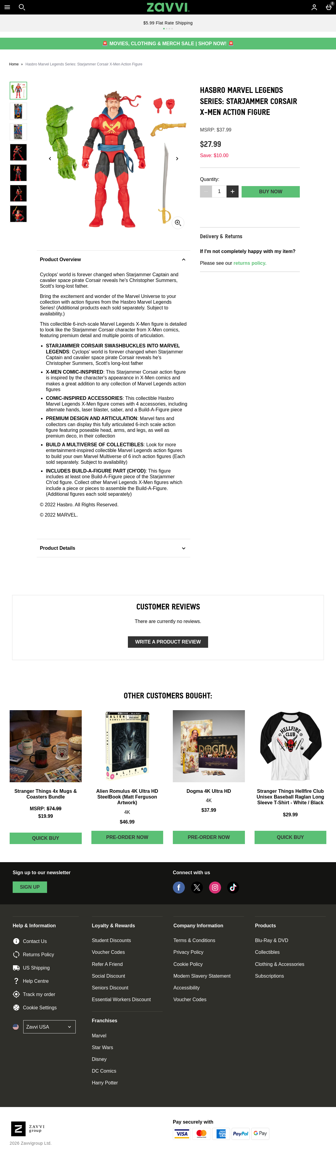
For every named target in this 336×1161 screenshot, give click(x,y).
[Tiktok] (233, 891)
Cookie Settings (35, 1007)
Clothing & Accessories (279, 964)
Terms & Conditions (194, 940)
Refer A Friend (107, 964)
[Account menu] (314, 7)
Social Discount (108, 976)
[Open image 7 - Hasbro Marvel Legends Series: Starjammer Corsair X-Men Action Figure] (18, 214)
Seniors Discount (110, 987)
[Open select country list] (49, 1026)
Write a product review (168, 641)
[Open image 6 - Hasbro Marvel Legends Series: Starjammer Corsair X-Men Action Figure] (18, 193)
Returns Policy (33, 954)
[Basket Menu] (329, 7)
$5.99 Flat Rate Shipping (168, 23)
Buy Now (270, 191)
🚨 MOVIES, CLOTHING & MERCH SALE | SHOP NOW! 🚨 (168, 43)
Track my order (34, 994)
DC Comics (104, 1071)
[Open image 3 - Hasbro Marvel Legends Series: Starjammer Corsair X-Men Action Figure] (18, 132)
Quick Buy (56, 839)
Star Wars (102, 1047)
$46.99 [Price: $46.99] (127, 821)
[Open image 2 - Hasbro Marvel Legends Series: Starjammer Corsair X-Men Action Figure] (18, 111)
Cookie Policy (188, 964)
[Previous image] (50, 158)
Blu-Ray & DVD (271, 940)
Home (14, 64)
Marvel (99, 1035)
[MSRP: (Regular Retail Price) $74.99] (46, 808)
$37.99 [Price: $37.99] (208, 810)
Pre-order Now (127, 837)
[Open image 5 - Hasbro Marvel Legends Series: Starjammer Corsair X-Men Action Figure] (18, 173)
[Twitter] (197, 891)
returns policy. (249, 263)
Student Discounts (111, 940)
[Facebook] (179, 891)
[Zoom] (178, 223)
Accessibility (186, 987)
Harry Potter (105, 1082)
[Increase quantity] (233, 191)
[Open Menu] (7, 7)
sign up (30, 887)
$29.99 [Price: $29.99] (290, 814)
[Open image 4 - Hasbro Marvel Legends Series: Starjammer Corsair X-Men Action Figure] (18, 152)
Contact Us (30, 941)
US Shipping (31, 967)
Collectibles (267, 952)
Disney (99, 1059)
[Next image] (177, 158)
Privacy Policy (188, 952)
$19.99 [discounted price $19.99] (45, 816)
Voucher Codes (108, 952)
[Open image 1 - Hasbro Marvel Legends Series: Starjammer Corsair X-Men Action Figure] (18, 90)
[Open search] (22, 7)
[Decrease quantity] (206, 191)
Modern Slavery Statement (201, 976)
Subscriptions (269, 976)
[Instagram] (215, 891)
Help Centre (31, 981)
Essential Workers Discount (121, 999)
